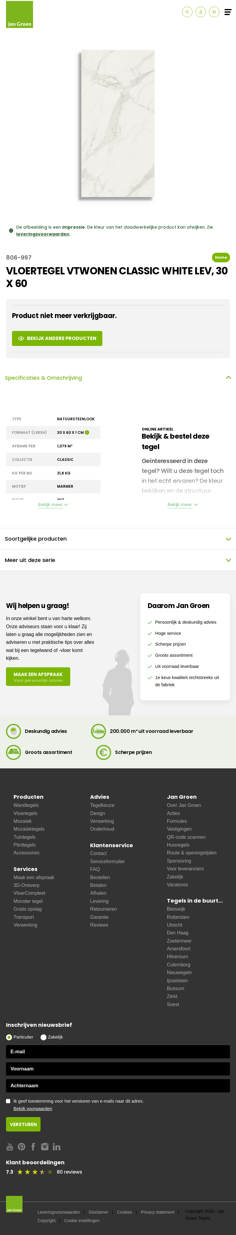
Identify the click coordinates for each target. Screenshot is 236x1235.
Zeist (172, 996)
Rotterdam (178, 917)
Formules (177, 821)
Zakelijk (175, 876)
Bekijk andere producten (57, 338)
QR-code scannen (186, 837)
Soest (173, 1004)
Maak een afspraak (34, 877)
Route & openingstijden (191, 852)
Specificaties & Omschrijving (118, 377)
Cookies (124, 1212)
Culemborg (178, 964)
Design (97, 813)
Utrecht (175, 925)
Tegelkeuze (102, 805)
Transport (24, 917)
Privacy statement (157, 1212)
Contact (98, 853)
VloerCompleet (29, 893)
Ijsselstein (177, 980)
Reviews (99, 925)
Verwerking (25, 925)
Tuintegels (24, 837)
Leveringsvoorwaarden (59, 1212)
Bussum (175, 988)
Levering (99, 901)
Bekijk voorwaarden (33, 1108)
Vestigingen (179, 829)
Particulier (23, 1037)
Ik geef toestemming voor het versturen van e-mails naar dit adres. (122, 1105)
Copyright (47, 1220)
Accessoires (26, 852)
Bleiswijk (176, 909)
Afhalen (98, 893)
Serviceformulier (107, 861)
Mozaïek (23, 821)
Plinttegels (25, 845)
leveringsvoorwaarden (42, 234)
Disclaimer (98, 1212)
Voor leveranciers (185, 868)
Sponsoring (179, 860)
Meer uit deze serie (118, 560)
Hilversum (177, 956)
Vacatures (177, 884)
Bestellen (100, 877)
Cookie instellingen (82, 1220)
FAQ (95, 869)
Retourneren (103, 909)
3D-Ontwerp (26, 885)
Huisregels (178, 845)
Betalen (98, 885)
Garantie (99, 917)
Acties (173, 813)
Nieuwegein (179, 972)
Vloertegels (26, 813)
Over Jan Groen (184, 805)
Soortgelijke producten (118, 538)
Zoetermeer (179, 940)
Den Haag (178, 932)
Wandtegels (26, 805)
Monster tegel (28, 901)
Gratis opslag (28, 909)
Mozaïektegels (29, 829)
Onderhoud (102, 829)
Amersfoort (178, 948)
